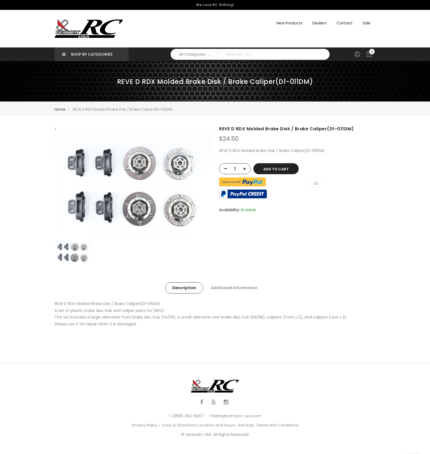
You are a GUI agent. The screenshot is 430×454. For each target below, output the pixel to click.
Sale (366, 23)
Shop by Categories (87, 54)
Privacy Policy (145, 425)
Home (60, 109)
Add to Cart (276, 169)
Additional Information (234, 288)
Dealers (319, 23)
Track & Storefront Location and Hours (198, 425)
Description (184, 288)
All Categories (192, 54)
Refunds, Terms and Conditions (268, 425)
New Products (289, 23)
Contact (344, 23)
